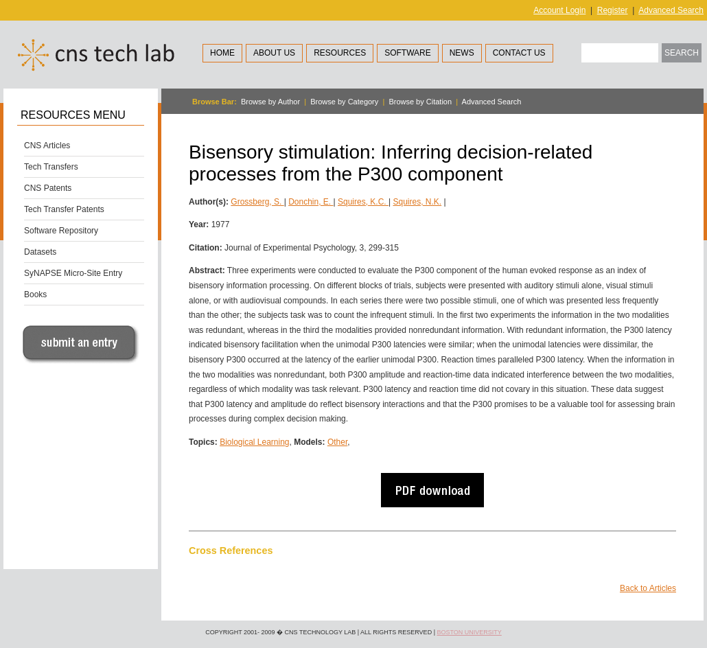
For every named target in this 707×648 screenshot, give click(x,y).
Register (612, 10)
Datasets (40, 252)
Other (337, 442)
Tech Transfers (51, 167)
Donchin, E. (310, 202)
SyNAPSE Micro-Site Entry (73, 273)
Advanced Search (671, 10)
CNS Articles (47, 145)
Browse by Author (270, 101)
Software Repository (61, 230)
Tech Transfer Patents (64, 209)
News (462, 53)
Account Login (559, 10)
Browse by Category (344, 101)
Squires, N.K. (417, 202)
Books (35, 294)
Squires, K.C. (363, 202)
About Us (274, 53)
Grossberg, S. (257, 202)
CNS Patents (47, 188)
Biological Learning (254, 442)
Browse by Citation (420, 101)
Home (222, 53)
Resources (340, 53)
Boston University (469, 632)
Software (407, 53)
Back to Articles (648, 588)
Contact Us (519, 53)
